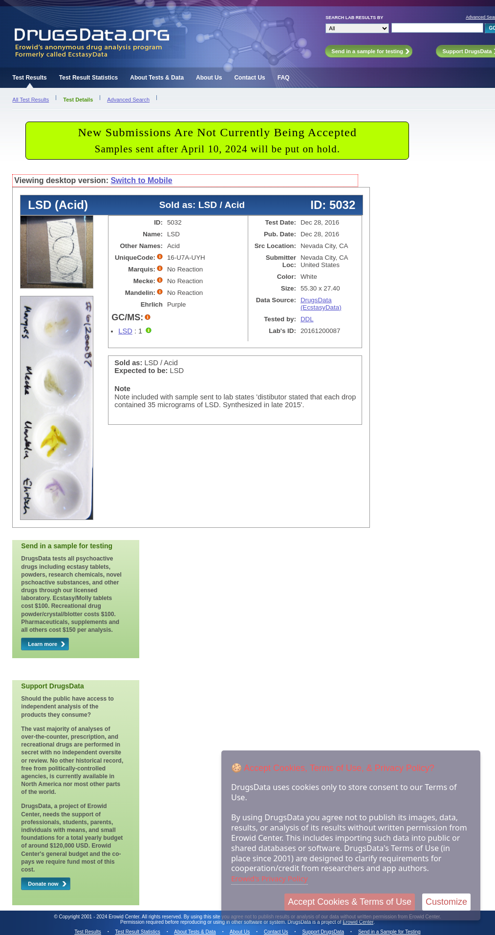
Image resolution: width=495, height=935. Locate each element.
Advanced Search (128, 100)
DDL (307, 319)
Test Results (29, 77)
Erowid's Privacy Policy (269, 878)
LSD (125, 331)
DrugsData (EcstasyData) (321, 303)
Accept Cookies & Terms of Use (349, 902)
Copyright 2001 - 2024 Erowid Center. (100, 916)
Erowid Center (358, 922)
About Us (209, 77)
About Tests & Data (157, 77)
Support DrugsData (323, 932)
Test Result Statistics (88, 77)
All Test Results (30, 100)
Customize (446, 902)
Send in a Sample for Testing (389, 932)
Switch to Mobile (141, 180)
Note (122, 389)
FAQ (284, 77)
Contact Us (249, 77)
